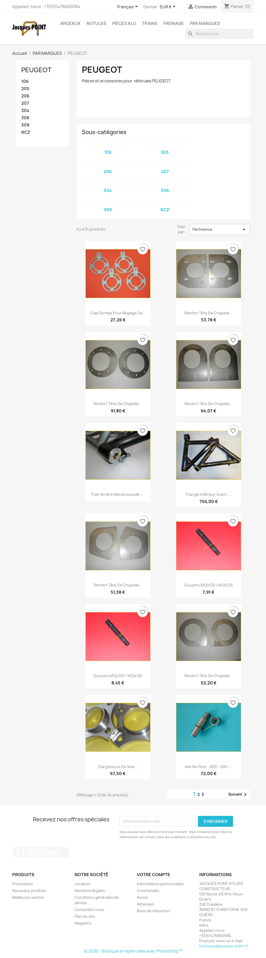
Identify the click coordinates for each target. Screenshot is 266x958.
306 (25, 118)
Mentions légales (90, 890)
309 (25, 125)
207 (25, 103)
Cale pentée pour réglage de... (118, 312)
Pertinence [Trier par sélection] (219, 229)
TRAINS (149, 23)
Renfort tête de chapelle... (208, 312)
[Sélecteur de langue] (128, 7)
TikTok (63, 852)
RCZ (25, 132)
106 (25, 81)
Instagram (41, 852)
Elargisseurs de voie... (118, 766)
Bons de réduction (153, 910)
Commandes (148, 890)
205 (25, 88)
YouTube (29, 852)
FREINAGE (173, 23)
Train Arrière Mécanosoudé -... (118, 494)
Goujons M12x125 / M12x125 (208, 585)
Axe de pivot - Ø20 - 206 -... (208, 766)
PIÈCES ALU (124, 23)
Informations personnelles (160, 883)
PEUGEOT (36, 69)
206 (25, 96)
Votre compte (153, 874)
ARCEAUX (70, 23)
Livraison (82, 883)
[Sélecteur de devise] (168, 7)
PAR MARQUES (205, 23)
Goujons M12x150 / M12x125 (118, 675)
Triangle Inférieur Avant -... (208, 494)
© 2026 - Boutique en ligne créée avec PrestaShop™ (133, 951)
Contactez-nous (89, 909)
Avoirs (142, 897)
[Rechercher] (219, 34)
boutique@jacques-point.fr (223, 945)
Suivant (238, 794)
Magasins (83, 923)
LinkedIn (52, 852)
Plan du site (85, 916)
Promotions (22, 883)
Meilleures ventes (28, 897)
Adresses (145, 904)
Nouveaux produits (29, 890)
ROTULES (96, 23)
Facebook (18, 852)
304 (25, 110)
